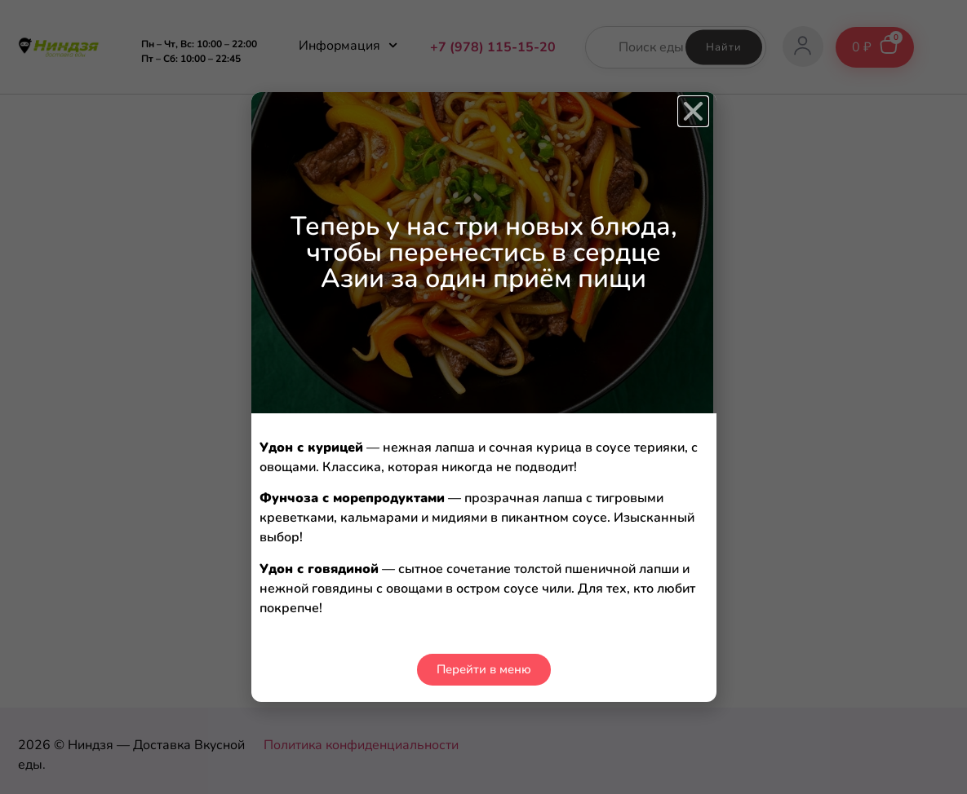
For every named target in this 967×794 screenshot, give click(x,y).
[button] (693, 111)
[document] (483, 397)
